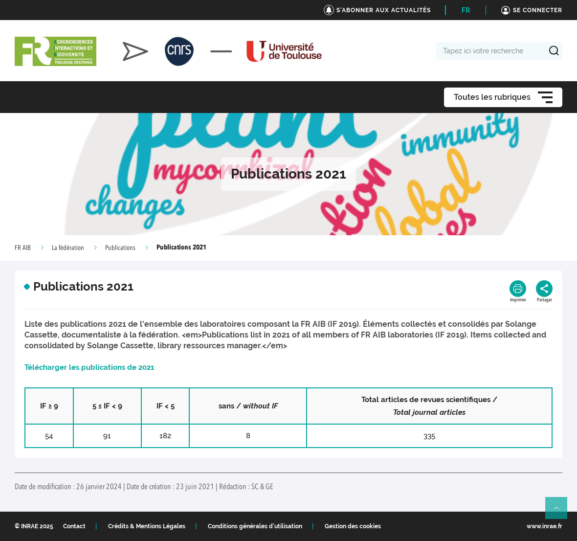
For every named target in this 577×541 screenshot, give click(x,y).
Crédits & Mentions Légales (146, 526)
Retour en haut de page (560, 512)
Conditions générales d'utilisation (255, 526)
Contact (74, 526)
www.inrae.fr (544, 526)
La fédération (68, 248)
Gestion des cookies (353, 526)
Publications (120, 248)
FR (466, 10)
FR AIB (23, 248)
